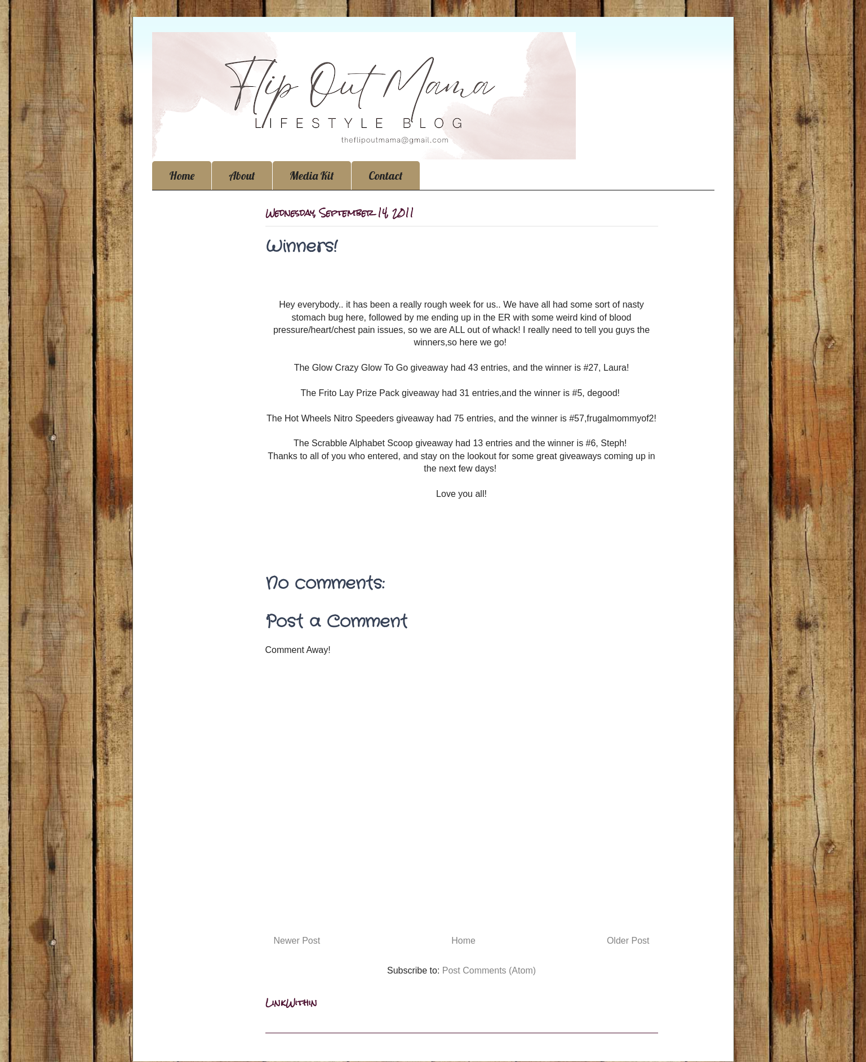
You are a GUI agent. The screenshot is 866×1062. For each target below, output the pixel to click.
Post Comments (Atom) (489, 970)
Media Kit (312, 175)
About (242, 175)
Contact (385, 175)
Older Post (628, 940)
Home (181, 175)
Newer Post (297, 940)
